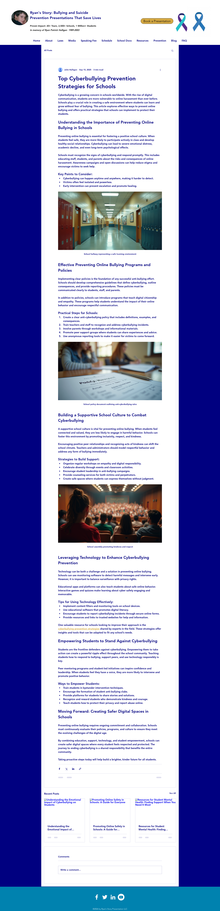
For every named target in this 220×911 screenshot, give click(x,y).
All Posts (48, 50)
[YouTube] (121, 897)
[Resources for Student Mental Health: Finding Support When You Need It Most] (155, 810)
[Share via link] (80, 769)
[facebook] (96, 897)
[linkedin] (113, 897)
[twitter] (104, 897)
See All (172, 793)
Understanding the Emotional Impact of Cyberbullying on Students (63, 828)
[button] (172, 50)
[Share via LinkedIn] (73, 769)
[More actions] (160, 69)
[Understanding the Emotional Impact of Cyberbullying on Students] (64, 810)
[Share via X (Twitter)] (66, 769)
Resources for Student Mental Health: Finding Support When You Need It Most (154, 828)
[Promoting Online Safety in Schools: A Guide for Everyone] (110, 810)
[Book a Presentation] (157, 21)
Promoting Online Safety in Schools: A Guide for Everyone (109, 828)
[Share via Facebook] (59, 769)
